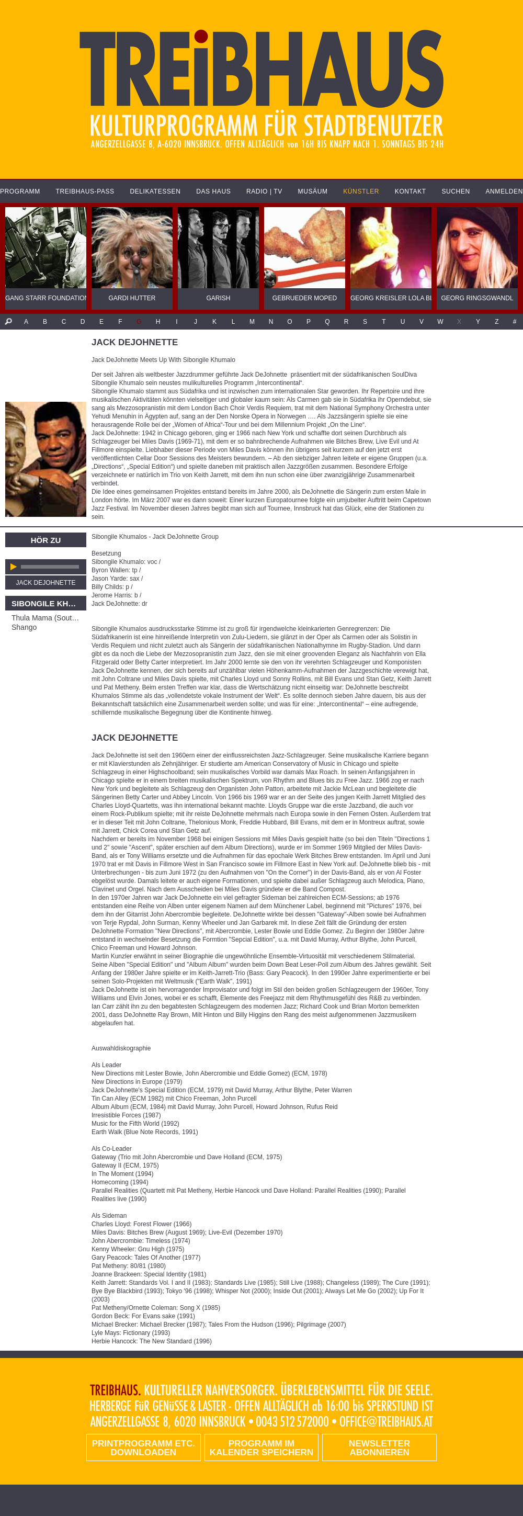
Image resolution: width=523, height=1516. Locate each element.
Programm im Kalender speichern (261, 1448)
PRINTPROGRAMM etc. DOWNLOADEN (143, 1448)
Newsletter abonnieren (379, 1448)
